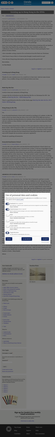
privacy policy (20, 199)
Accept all (45, 239)
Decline (9, 239)
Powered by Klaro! (45, 242)
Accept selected (27, 239)
